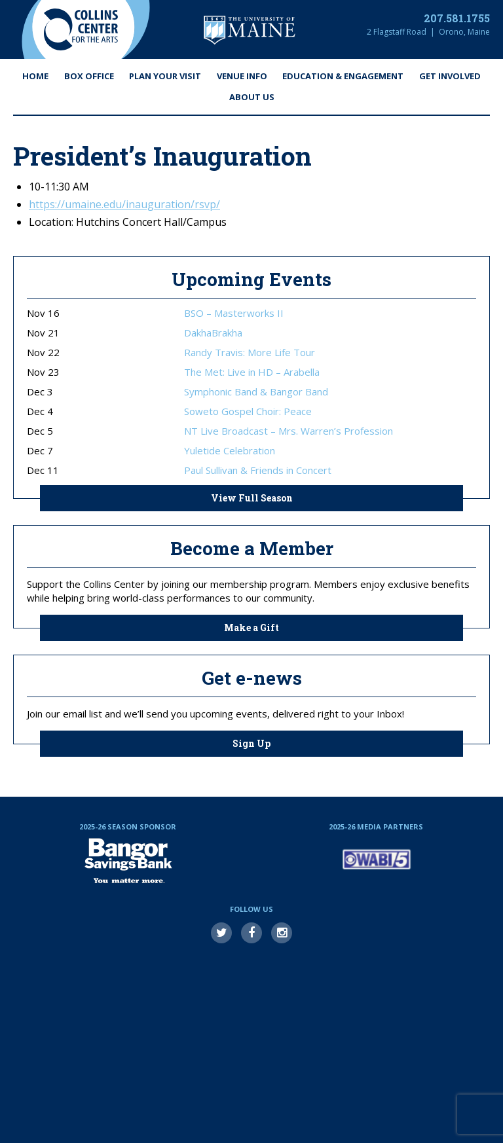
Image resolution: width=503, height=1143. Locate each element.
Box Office (89, 76)
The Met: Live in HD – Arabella (252, 372)
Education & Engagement (342, 76)
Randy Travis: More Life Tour (249, 352)
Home (35, 76)
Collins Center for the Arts (80, 29)
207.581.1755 (457, 18)
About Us (251, 97)
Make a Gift (251, 627)
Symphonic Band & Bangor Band (256, 392)
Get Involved (450, 76)
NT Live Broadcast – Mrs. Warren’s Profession (288, 431)
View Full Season (252, 498)
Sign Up (251, 743)
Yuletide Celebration (229, 451)
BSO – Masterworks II (234, 313)
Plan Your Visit (165, 76)
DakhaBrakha (213, 333)
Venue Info (242, 76)
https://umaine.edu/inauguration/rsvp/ (124, 204)
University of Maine (249, 30)
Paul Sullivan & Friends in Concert (257, 470)
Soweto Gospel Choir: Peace (248, 411)
